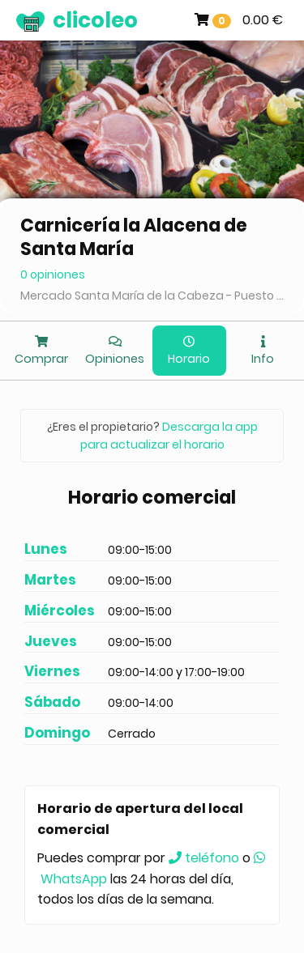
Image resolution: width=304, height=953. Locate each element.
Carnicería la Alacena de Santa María (133, 237)
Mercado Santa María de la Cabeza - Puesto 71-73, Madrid (152, 295)
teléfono (204, 858)
